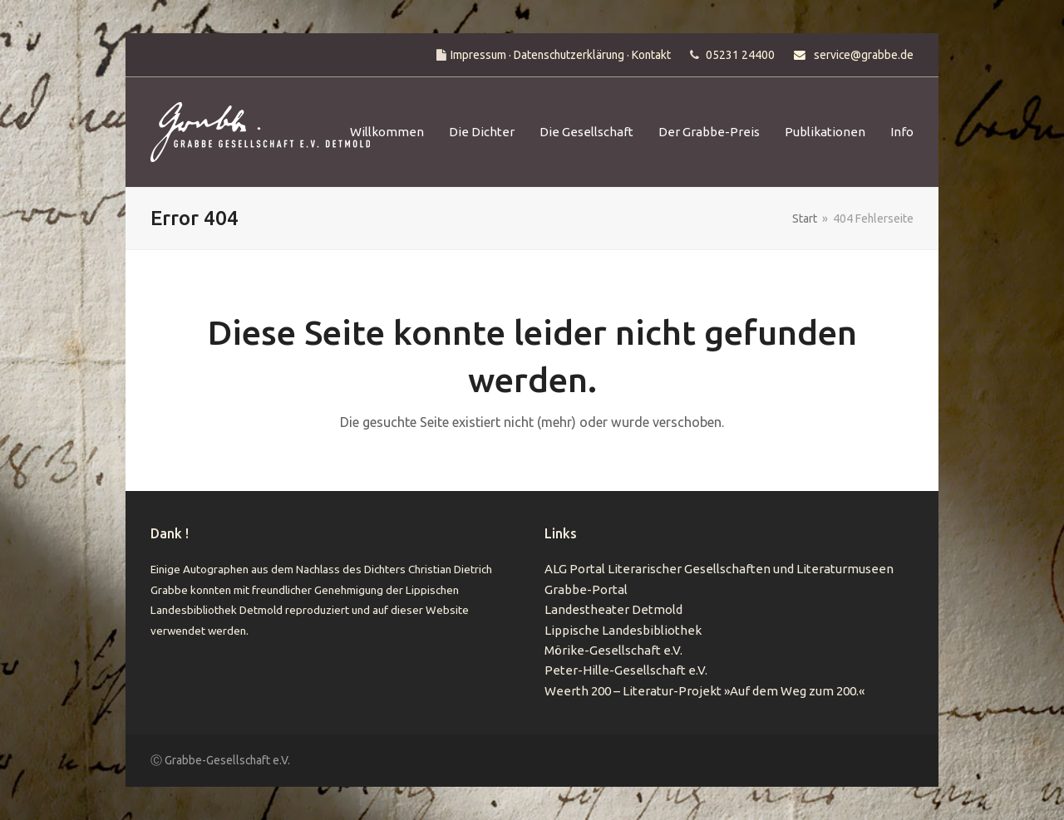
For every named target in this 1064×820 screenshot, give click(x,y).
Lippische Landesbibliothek (623, 630)
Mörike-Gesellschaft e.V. (613, 650)
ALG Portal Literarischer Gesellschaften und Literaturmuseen (719, 569)
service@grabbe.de (864, 54)
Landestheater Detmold (613, 609)
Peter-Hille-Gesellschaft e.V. (625, 670)
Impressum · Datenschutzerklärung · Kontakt (561, 54)
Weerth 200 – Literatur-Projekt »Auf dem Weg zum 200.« (704, 691)
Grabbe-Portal (586, 589)
